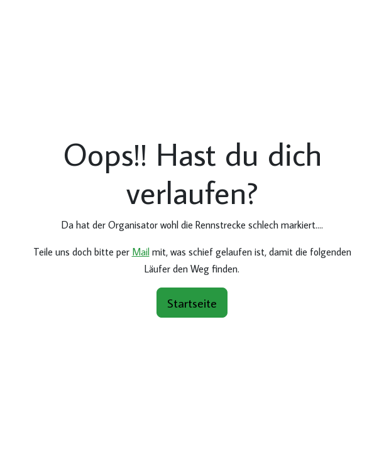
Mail (141, 251)
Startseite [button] (192, 302)
